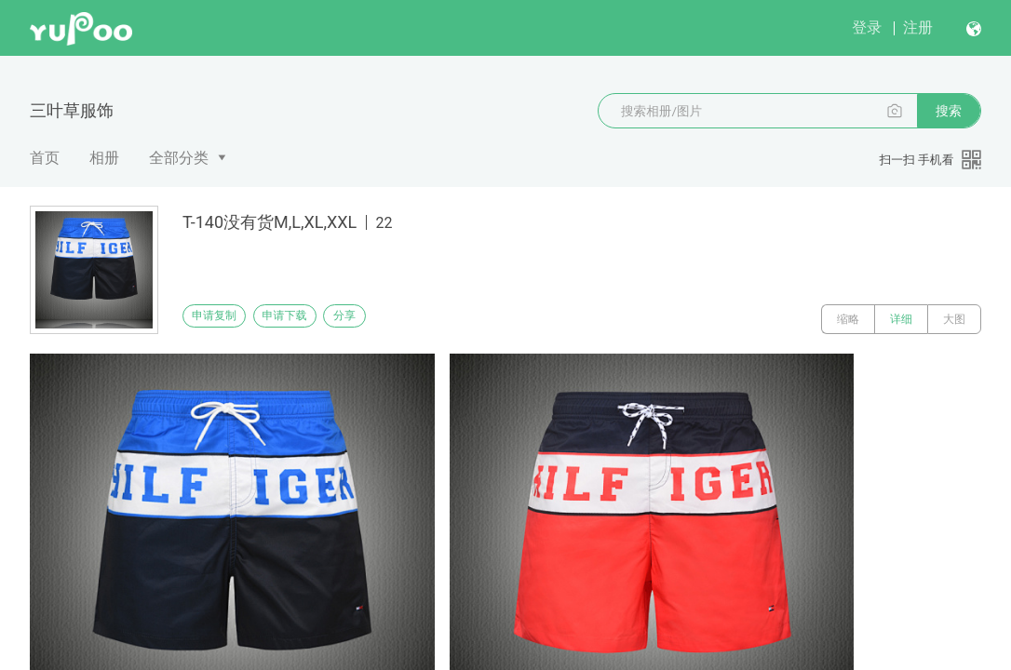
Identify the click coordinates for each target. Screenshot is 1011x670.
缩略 (848, 319)
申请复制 (221, 319)
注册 (918, 27)
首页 (45, 158)
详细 (901, 319)
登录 (867, 27)
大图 (954, 319)
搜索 (949, 110)
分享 (389, 319)
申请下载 (305, 319)
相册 (104, 158)
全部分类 (179, 158)
